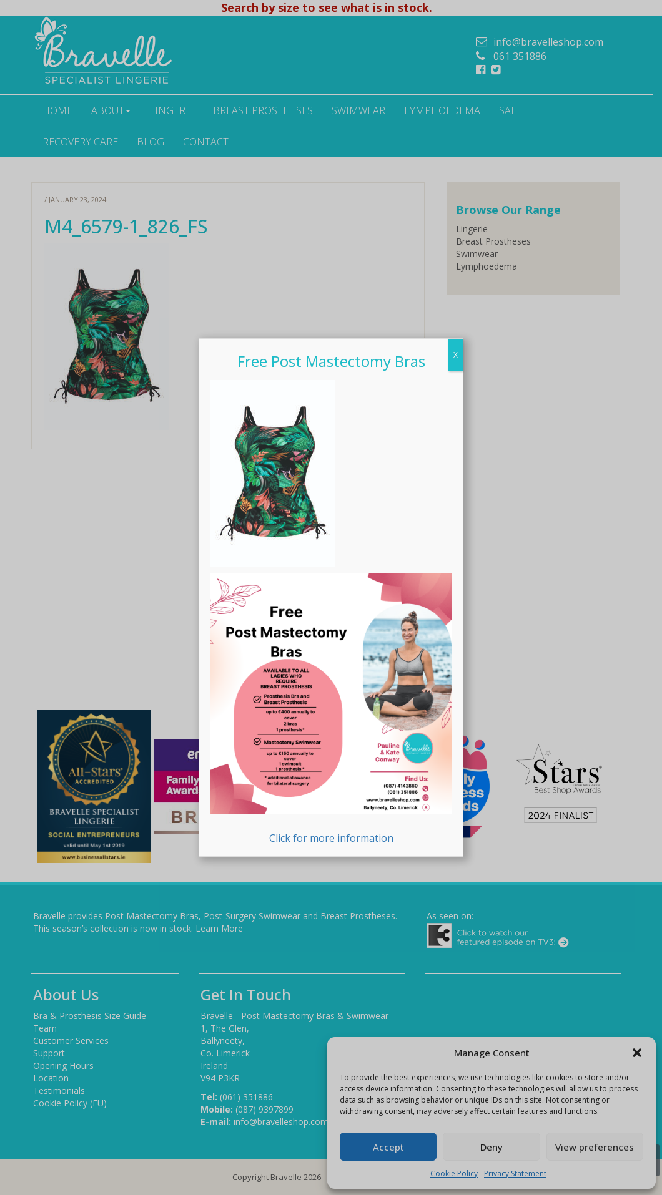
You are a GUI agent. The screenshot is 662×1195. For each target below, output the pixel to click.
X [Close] (455, 354)
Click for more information (331, 709)
